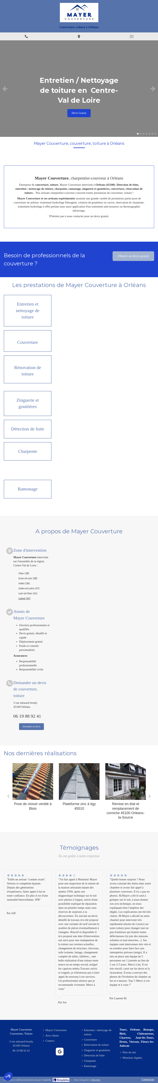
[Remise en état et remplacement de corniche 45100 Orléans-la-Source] (125, 781)
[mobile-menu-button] (131, 36)
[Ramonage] (27, 489)
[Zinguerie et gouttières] (27, 403)
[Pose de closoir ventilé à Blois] (33, 781)
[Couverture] (27, 341)
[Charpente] (27, 451)
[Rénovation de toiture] (27, 369)
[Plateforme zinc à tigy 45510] (79, 781)
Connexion (147, 1079)
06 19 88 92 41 (27, 716)
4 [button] (146, 134)
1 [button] (138, 134)
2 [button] (141, 134)
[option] (79, 88)
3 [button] (144, 134)
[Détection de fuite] (27, 429)
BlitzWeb (95, 1079)
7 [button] (155, 134)
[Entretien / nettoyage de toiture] (27, 310)
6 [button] (152, 134)
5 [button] (149, 134)
